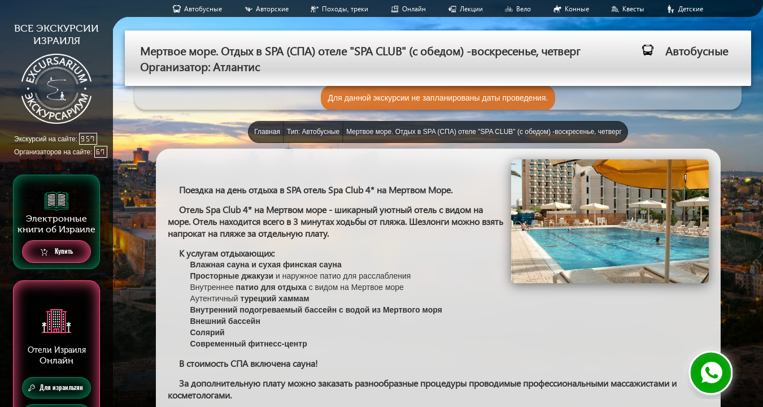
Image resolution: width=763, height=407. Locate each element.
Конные (577, 9)
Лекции (471, 9)
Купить (57, 252)
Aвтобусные (203, 9)
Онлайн (414, 9)
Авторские (272, 9)
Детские (690, 9)
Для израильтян (55, 387)
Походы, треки (345, 9)
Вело (523, 9)
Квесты (633, 9)
